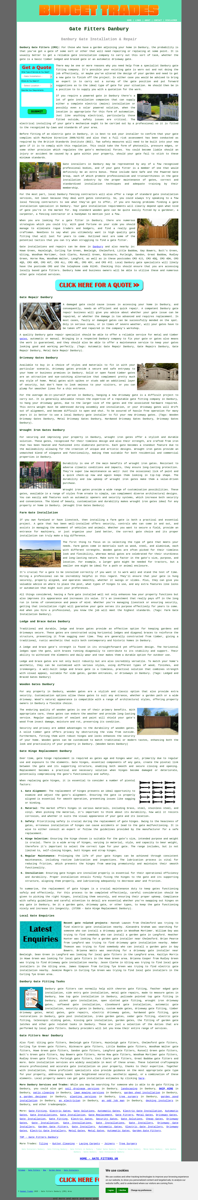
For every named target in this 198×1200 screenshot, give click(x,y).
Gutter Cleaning (63, 1143)
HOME (129, 20)
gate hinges (51, 780)
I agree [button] (111, 1190)
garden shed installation (142, 1092)
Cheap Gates (154, 1119)
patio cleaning (43, 1092)
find (30, 1042)
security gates (76, 1008)
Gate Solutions (84, 1111)
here (141, 1078)
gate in (70, 134)
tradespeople (57, 1104)
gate (175, 65)
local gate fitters (52, 1028)
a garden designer (33, 1096)
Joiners (109, 1143)
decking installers (159, 1100)
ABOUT (147, 20)
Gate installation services (48, 1062)
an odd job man (113, 1100)
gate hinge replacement (53, 758)
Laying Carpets (89, 1143)
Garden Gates (55, 1170)
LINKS (138, 20)
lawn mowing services (89, 1092)
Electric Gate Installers (144, 1126)
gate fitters (50, 270)
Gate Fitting (38, 1111)
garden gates (125, 1020)
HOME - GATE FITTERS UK (99, 1158)
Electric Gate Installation (142, 1111)
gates (23, 338)
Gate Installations (43, 1115)
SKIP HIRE (166, 1088)
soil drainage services (82, 1088)
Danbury (98, 246)
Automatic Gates (109, 1111)
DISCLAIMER (171, 20)
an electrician (69, 1100)
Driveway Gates (166, 1115)
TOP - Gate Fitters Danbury (39, 1137)
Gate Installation (72, 1115)
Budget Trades (26, 1191)
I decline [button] (122, 1190)
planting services (83, 1096)
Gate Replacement (100, 1115)
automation (126, 111)
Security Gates (106, 1119)
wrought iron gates (119, 437)
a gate (48, 51)
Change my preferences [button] (141, 1190)
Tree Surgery (128, 1143)
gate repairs (78, 1012)
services (54, 274)
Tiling (43, 1143)
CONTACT (158, 20)
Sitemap (21, 1170)
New (44, 1170)
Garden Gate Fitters (53, 1126)
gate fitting (165, 1084)
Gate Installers (141, 1123)
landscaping (129, 1088)
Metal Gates (144, 1115)
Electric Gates (60, 1111)
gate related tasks (63, 1024)
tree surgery (128, 1096)
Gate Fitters (124, 1115)
